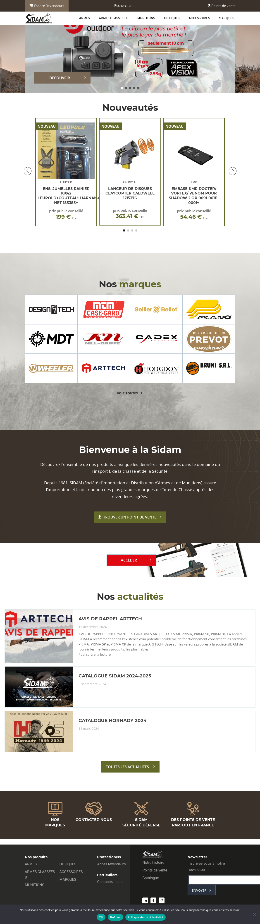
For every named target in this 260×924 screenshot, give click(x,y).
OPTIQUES (172, 18)
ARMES (84, 18)
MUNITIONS (146, 18)
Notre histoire (153, 862)
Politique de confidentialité (145, 917)
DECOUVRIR (59, 77)
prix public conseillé (66, 214)
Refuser (115, 917)
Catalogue (150, 878)
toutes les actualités (127, 766)
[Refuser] (254, 914)
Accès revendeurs (111, 864)
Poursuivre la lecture (95, 654)
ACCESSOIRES (199, 18)
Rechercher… (124, 5)
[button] (122, 88)
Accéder (129, 560)
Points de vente (221, 5)
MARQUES (226, 18)
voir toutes (127, 393)
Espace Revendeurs (46, 5)
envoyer (199, 890)
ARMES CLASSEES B (114, 18)
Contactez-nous (109, 882)
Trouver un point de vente (127, 517)
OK (101, 917)
